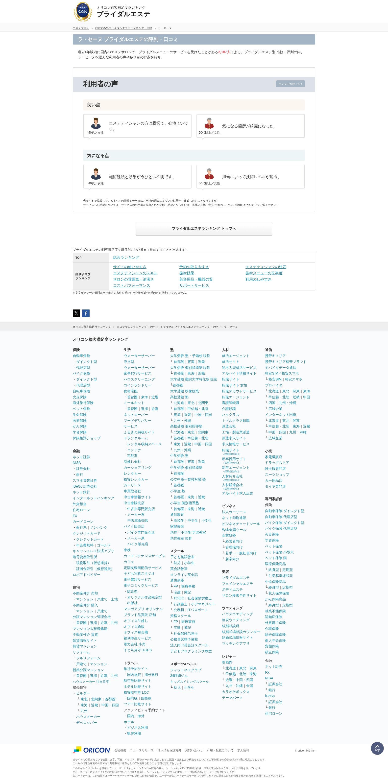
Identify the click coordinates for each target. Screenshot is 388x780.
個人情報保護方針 (169, 750)
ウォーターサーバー (139, 356)
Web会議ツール (234, 530)
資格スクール (180, 616)
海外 (141, 716)
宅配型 (132, 456)
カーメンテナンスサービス (144, 556)
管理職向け (234, 547)
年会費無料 (85, 545)
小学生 (206, 520)
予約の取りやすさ (194, 267)
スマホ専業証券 (85, 480)
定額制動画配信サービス (143, 568)
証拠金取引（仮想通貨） (95, 569)
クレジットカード (86, 533)
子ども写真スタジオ (139, 573)
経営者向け (234, 541)
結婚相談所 (230, 626)
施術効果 (186, 273)
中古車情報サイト (137, 497)
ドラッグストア (277, 463)
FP (176, 586)
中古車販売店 (134, 503)
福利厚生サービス (137, 638)
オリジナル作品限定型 (144, 597)
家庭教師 (177, 526)
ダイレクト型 (86, 362)
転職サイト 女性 (234, 385)
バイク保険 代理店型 (281, 528)
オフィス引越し (136, 621)
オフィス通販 (134, 627)
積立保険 (272, 652)
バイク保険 (81, 373)
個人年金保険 (275, 640)
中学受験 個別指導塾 (186, 468)
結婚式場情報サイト (237, 637)
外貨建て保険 (275, 623)
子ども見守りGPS (138, 650)
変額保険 (272, 646)
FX (75, 516)
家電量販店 (273, 457)
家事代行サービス (137, 373)
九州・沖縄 (182, 421)
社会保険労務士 (200, 598)
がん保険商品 (275, 599)
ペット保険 (81, 409)
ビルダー (83, 693)
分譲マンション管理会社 (92, 617)
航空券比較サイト (137, 681)
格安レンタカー (136, 479)
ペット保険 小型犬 (279, 552)
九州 (114, 623)
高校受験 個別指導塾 (186, 426)
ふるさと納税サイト (139, 432)
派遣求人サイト (234, 438)
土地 (114, 599)
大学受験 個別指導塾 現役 (190, 368)
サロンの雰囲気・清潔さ (133, 279)
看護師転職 (230, 403)
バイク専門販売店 (141, 532)
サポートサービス (194, 285)
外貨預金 (80, 504)
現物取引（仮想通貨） (93, 563)
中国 (306, 397)
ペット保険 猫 (276, 558)
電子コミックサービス (141, 585)
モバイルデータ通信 (280, 368)
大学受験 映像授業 (184, 391)
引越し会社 (132, 462)
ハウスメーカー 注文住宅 (91, 682)
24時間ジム (179, 676)
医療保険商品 (275, 564)
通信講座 (177, 580)
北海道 (179, 403)
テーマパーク (232, 698)
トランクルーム (136, 438)
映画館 (227, 662)
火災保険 (80, 397)
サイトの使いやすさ (129, 267)
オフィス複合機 (136, 632)
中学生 (193, 520)
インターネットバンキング (93, 498)
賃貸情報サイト (85, 640)
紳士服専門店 (275, 469)
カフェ (129, 562)
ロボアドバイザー (86, 575)
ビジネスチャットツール (241, 524)
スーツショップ (277, 474)
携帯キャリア (275, 356)
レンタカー (132, 473)
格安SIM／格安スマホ (282, 373)
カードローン (83, 521)
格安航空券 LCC (136, 692)
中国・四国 (110, 705)
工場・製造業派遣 (236, 432)
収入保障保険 (278, 593)
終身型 (273, 570)
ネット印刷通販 (234, 518)
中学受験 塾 (179, 456)
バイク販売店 (134, 526)
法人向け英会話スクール (189, 645)
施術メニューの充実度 (264, 273)
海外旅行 (151, 675)
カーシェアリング (137, 468)
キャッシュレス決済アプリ (93, 551)
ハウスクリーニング (139, 379)
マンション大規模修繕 (90, 629)
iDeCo (270, 696)
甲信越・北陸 (198, 409)
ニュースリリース (142, 750)
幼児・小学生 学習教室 (188, 532)
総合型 (132, 591)
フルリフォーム (88, 658)
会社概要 (120, 750)
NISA (77, 463)
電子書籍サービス (137, 579)
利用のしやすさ (258, 279)
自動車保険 (81, 356)
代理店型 (83, 368)
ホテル (129, 722)
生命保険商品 (275, 582)
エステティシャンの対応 (265, 267)
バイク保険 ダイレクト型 (284, 523)
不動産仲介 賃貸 (85, 635)
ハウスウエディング (237, 614)
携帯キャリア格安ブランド (286, 362)
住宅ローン (81, 510)
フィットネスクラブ (185, 670)
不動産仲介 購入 (85, 605)
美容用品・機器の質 (196, 279)
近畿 (103, 623)
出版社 (132, 603)
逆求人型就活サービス (239, 368)
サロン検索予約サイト (239, 595)
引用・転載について (220, 750)
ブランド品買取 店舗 (140, 615)
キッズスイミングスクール (189, 682)
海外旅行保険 (83, 403)
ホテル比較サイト (137, 686)
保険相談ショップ (86, 438)
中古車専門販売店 (141, 509)
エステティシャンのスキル (135, 273)
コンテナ (134, 450)
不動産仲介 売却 (85, 593)
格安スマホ (293, 379)
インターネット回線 (280, 415)
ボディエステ (232, 589)
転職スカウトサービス (239, 391)
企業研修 (229, 535)
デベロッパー (86, 723)
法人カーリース (234, 512)
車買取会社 (132, 491)
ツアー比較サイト (137, 704)
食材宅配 (131, 391)
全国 (249, 686)
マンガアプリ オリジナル (143, 609)
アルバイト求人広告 (237, 493)
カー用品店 (273, 480)
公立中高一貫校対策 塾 (188, 479)
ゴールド (104, 545)
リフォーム (81, 652)
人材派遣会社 (232, 486)
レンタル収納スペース (144, 444)
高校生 (179, 520)
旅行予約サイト (136, 669)
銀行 (79, 474)
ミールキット (134, 403)
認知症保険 (273, 617)
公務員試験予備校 (184, 639)
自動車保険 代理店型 (281, 517)
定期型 (287, 570)
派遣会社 (229, 426)
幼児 (177, 563)
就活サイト (230, 362)
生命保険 (80, 415)
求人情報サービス (236, 444)
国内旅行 (134, 675)
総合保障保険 (275, 635)
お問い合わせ (194, 750)
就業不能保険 (275, 611)
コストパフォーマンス (131, 285)
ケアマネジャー (203, 604)
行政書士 (181, 604)
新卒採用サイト (234, 460)
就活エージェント (236, 356)
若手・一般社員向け (241, 553)
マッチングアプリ (236, 643)
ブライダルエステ (236, 578)
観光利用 (134, 733)
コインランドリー (137, 385)
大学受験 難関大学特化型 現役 (193, 379)
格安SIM (275, 379)
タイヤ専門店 (275, 486)
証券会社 (83, 469)
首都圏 (81, 623)
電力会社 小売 (135, 644)
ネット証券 (81, 457)
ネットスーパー (136, 415)
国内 (130, 716)
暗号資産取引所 (85, 557)
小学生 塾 (177, 491)
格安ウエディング (236, 620)
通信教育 (177, 515)
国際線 (146, 698)
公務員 (179, 610)
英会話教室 (179, 569)
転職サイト (230, 379)
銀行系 (81, 527)
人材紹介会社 (232, 477)
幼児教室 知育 (181, 538)
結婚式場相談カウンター (241, 632)
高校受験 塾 (179, 397)
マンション (85, 599)
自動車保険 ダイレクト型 (284, 511)
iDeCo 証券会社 (85, 486)
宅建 (177, 592)
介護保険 (272, 629)
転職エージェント (236, 397)
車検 (127, 550)
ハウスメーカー (88, 717)
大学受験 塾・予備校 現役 (190, 356)
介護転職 (229, 409)
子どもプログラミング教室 (191, 651)
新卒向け (232, 559)
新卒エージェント (236, 469)
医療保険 (80, 421)
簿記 (187, 592)
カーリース (132, 485)
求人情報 (243, 750)
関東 (253, 668)
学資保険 (80, 432)
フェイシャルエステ (237, 584)
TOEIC (179, 598)
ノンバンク (98, 527)
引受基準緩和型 (280, 576)
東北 (84, 699)
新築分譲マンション (88, 670)
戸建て (102, 599)
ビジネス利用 (137, 728)
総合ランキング (126, 257)
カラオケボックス (236, 692)
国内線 (132, 698)
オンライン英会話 (184, 575)
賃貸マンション (85, 646)
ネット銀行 (81, 492)
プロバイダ (273, 385)
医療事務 (188, 586)
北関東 (96, 699)
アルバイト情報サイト (239, 373)
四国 (271, 403)
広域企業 (275, 409)
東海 (93, 623)
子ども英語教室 (182, 557)
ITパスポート (198, 610)
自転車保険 (81, 391)
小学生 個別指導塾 (184, 503)
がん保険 (80, 426)
